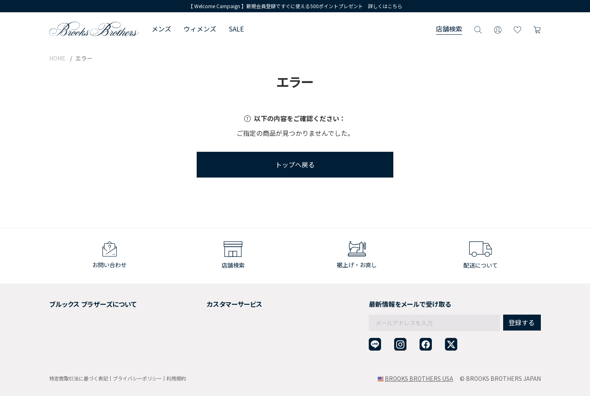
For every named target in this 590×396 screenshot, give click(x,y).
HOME (57, 58)
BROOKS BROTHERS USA (419, 378)
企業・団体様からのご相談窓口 (222, 352)
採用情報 (60, 312)
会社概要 (60, 302)
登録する (521, 305)
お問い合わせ (199, 342)
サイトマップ (66, 352)
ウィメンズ (200, 29)
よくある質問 (199, 332)
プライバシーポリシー (137, 378)
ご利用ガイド (199, 302)
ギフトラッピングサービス (216, 322)
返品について (199, 312)
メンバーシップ (69, 332)
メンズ (161, 29)
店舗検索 (449, 29)
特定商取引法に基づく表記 (78, 378)
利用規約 (176, 378)
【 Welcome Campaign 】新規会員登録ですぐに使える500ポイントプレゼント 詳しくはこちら (295, 5)
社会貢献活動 (66, 322)
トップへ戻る (295, 164)
